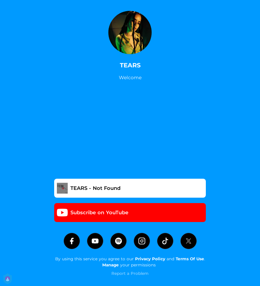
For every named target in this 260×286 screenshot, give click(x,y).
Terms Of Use (190, 258)
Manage (110, 264)
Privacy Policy (150, 258)
